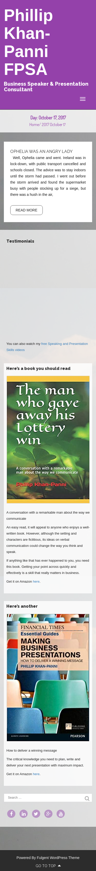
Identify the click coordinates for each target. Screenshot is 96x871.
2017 (45, 124)
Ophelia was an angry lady (41, 151)
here (36, 581)
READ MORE (26, 210)
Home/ (35, 124)
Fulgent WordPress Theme (58, 858)
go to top (48, 866)
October (56, 124)
